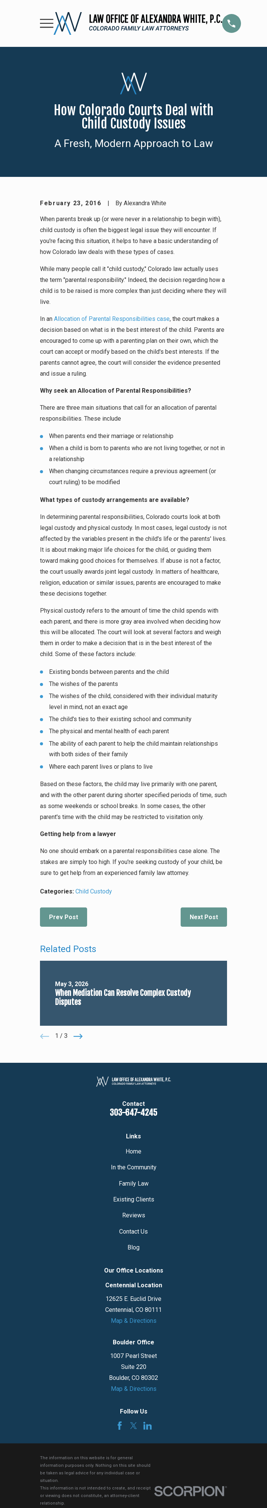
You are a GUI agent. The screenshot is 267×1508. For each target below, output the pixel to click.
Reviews (133, 1215)
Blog (133, 1247)
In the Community (134, 1167)
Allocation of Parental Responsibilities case (112, 318)
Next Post (204, 917)
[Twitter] (133, 1425)
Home (133, 1151)
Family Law (134, 1183)
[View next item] (78, 1036)
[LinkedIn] (147, 1425)
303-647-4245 (133, 1112)
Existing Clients (133, 1199)
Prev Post (63, 917)
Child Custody (93, 891)
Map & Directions (134, 1320)
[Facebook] (119, 1425)
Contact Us (133, 1231)
